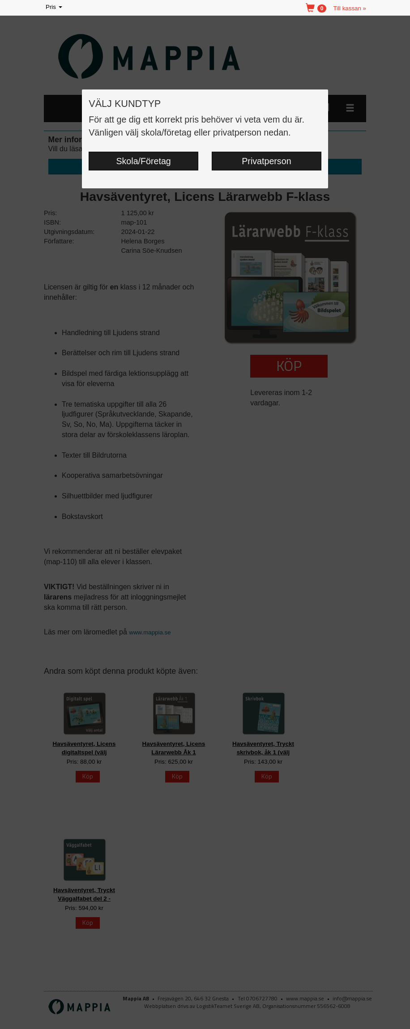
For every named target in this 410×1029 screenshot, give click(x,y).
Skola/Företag (143, 161)
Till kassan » (349, 8)
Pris (54, 7)
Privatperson (266, 161)
